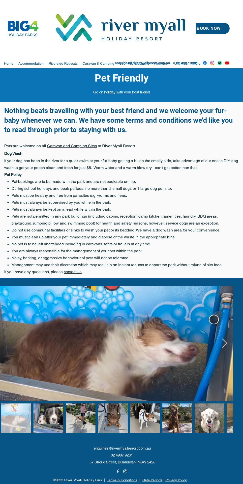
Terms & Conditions (122, 480)
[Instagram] (212, 62)
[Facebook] (204, 62)
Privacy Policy (176, 480)
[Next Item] (224, 343)
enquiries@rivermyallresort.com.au (142, 63)
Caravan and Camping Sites (72, 145)
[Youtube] (227, 62)
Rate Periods (152, 480)
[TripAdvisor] (219, 62)
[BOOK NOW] (209, 28)
